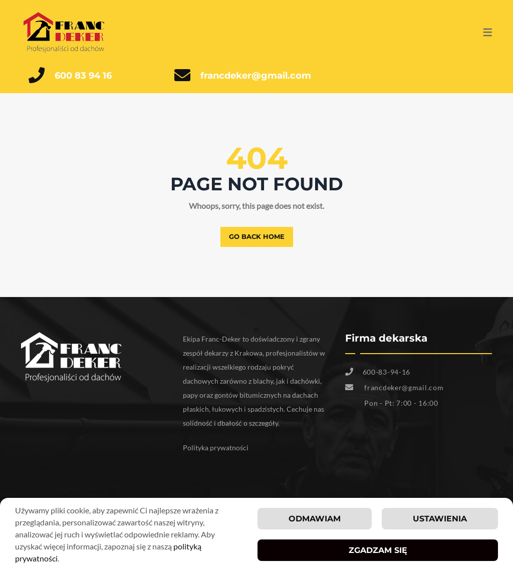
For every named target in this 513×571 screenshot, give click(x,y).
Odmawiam (315, 519)
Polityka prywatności (215, 447)
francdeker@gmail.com (255, 75)
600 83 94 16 (83, 75)
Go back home (257, 236)
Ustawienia (440, 519)
